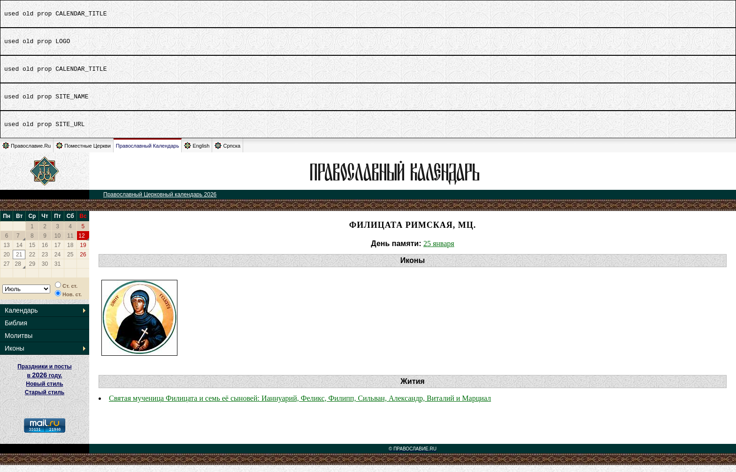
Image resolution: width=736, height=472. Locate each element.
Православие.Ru (26, 152)
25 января (438, 251)
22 (32, 261)
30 (45, 271)
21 (19, 261)
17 (57, 252)
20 (6, 261)
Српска (227, 152)
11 (70, 243)
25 (70, 261)
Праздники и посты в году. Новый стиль (44, 382)
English (196, 152)
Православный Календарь (147, 153)
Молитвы (18, 342)
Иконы (14, 355)
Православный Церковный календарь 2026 (159, 201)
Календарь (21, 317)
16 (45, 252)
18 (70, 252)
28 (18, 271)
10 (57, 243)
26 (83, 261)
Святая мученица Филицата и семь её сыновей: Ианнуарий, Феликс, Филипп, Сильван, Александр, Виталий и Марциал (300, 405)
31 (57, 271)
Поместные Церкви (83, 152)
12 (81, 243)
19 (83, 252)
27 (6, 271)
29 (32, 271)
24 (57, 261)
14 (19, 252)
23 (45, 261)
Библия (16, 330)
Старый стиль (44, 399)
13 (6, 252)
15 (32, 252)
